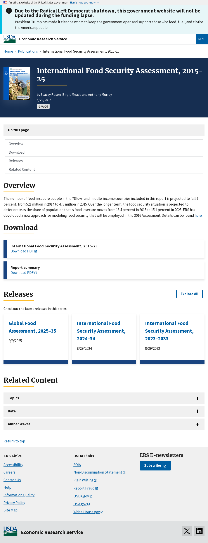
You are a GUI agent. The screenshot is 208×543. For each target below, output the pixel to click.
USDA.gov (81, 496)
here (198, 215)
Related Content (22, 169)
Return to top (14, 441)
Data (12, 411)
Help (7, 487)
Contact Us (12, 479)
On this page (18, 130)
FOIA (77, 464)
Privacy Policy (14, 502)
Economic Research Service (43, 38)
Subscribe (152, 465)
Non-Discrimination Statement (97, 472)
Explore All (189, 293)
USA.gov (80, 504)
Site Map (10, 510)
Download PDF (22, 251)
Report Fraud (84, 488)
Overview (16, 143)
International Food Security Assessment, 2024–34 (101, 331)
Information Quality (19, 495)
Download (17, 152)
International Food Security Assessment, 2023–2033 (169, 331)
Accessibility (13, 464)
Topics (13, 398)
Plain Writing (83, 480)
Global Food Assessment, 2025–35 (32, 327)
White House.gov (86, 511)
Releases (16, 160)
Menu (201, 39)
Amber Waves (19, 424)
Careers (9, 472)
